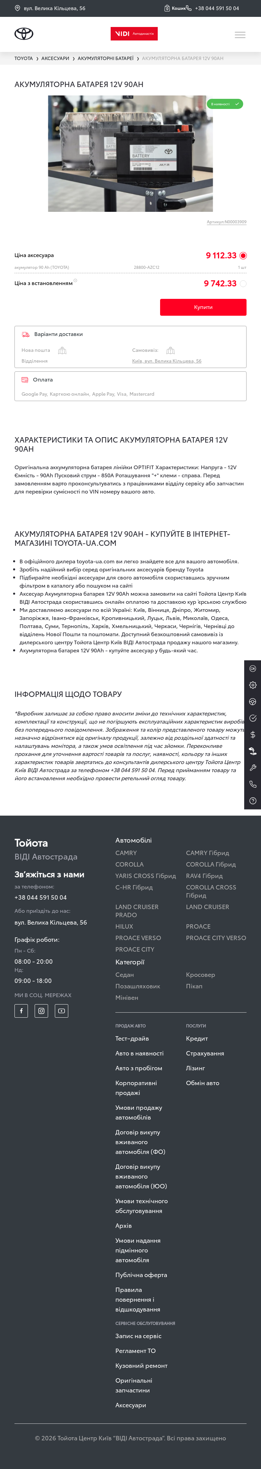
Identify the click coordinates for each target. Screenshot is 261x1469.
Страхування (205, 1052)
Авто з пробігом (138, 1067)
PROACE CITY (134, 948)
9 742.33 (220, 282)
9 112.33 (221, 254)
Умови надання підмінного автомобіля (138, 1250)
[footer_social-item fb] (21, 1011)
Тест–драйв (132, 1038)
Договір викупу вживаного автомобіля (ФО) (140, 1141)
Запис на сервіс (138, 1335)
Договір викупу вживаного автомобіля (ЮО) (141, 1176)
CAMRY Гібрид (207, 852)
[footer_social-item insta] (41, 1011)
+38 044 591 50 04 (40, 897)
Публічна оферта (141, 1274)
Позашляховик (137, 985)
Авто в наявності (139, 1052)
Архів (123, 1225)
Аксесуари (130, 1404)
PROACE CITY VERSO (216, 937)
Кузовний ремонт (141, 1365)
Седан (124, 974)
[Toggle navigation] (241, 35)
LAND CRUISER (207, 906)
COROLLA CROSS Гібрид (211, 890)
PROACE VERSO (138, 937)
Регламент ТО (135, 1350)
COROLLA (129, 863)
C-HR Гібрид (134, 886)
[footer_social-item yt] (61, 1011)
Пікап (194, 985)
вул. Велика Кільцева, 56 (49, 7)
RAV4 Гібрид (204, 875)
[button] (175, 8)
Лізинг (195, 1067)
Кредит (197, 1038)
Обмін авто (202, 1082)
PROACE (198, 926)
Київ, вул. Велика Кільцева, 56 (166, 360)
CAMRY (126, 852)
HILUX (124, 926)
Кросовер (200, 974)
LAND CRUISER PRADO (137, 910)
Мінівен (126, 997)
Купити (203, 306)
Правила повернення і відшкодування (137, 1299)
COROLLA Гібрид (211, 863)
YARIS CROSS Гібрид (145, 875)
